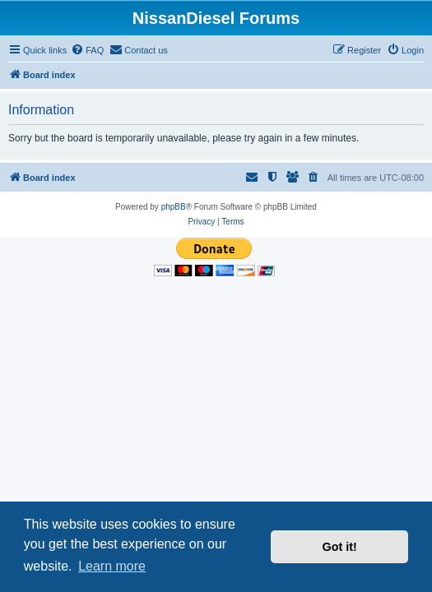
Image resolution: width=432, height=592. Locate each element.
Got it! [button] (340, 546)
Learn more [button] (112, 566)
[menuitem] (87, 50)
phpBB (173, 206)
